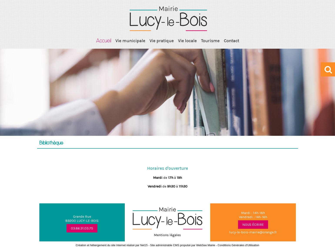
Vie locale (187, 40)
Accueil (103, 41)
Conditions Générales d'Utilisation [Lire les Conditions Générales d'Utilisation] (238, 245)
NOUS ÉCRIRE (253, 224)
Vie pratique (162, 40)
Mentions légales (167, 235)
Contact (231, 40)
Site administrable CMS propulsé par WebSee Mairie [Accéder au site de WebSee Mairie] (182, 245)
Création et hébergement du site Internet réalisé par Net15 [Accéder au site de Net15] (112, 245)
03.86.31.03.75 (82, 228)
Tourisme (210, 40)
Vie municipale (130, 40)
